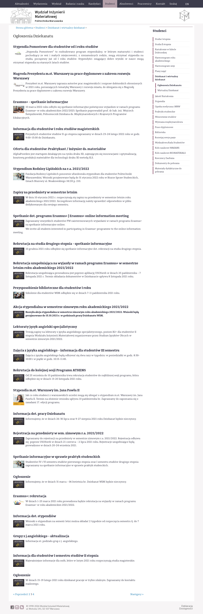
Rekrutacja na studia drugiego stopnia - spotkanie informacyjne (62, 243)
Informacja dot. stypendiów (34, 516)
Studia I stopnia (162, 39)
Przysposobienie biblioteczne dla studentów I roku (52, 288)
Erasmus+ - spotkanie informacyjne (40, 102)
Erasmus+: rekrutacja (29, 496)
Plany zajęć (160, 71)
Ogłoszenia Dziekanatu (169, 85)
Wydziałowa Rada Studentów (170, 142)
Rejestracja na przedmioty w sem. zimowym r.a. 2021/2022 (58, 433)
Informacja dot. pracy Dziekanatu (39, 413)
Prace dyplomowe (164, 127)
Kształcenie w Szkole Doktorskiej (165, 51)
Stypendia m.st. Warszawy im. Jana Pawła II (46, 390)
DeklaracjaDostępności (186, 607)
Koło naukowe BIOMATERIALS (170, 153)
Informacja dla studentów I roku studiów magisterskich (56, 129)
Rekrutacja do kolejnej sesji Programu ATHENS (49, 370)
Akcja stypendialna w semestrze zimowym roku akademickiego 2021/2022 (70, 307)
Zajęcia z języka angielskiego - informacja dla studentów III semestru (66, 350)
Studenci (159, 31)
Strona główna (24, 27)
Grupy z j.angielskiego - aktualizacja (41, 536)
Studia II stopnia (163, 44)
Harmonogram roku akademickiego (165, 59)
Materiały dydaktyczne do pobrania (168, 170)
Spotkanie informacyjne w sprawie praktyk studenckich (56, 456)
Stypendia (160, 101)
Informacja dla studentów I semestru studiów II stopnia (55, 555)
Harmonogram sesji (165, 66)
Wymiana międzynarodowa (169, 122)
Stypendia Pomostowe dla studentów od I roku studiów (55, 46)
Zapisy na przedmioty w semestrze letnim (45, 192)
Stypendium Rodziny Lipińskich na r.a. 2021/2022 (51, 169)
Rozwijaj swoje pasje (165, 137)
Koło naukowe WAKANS (167, 148)
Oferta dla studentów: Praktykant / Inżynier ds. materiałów (59, 149)
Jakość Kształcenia (164, 96)
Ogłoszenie (21, 476)
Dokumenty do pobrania (167, 163)
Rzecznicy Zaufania (164, 158)
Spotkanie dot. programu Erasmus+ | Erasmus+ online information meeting (71, 216)
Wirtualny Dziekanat (168, 90)
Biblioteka (160, 132)
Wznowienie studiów (165, 117)
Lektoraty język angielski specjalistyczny (45, 326)
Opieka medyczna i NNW (167, 106)
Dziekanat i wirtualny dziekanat (166, 78)
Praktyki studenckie (165, 111)
